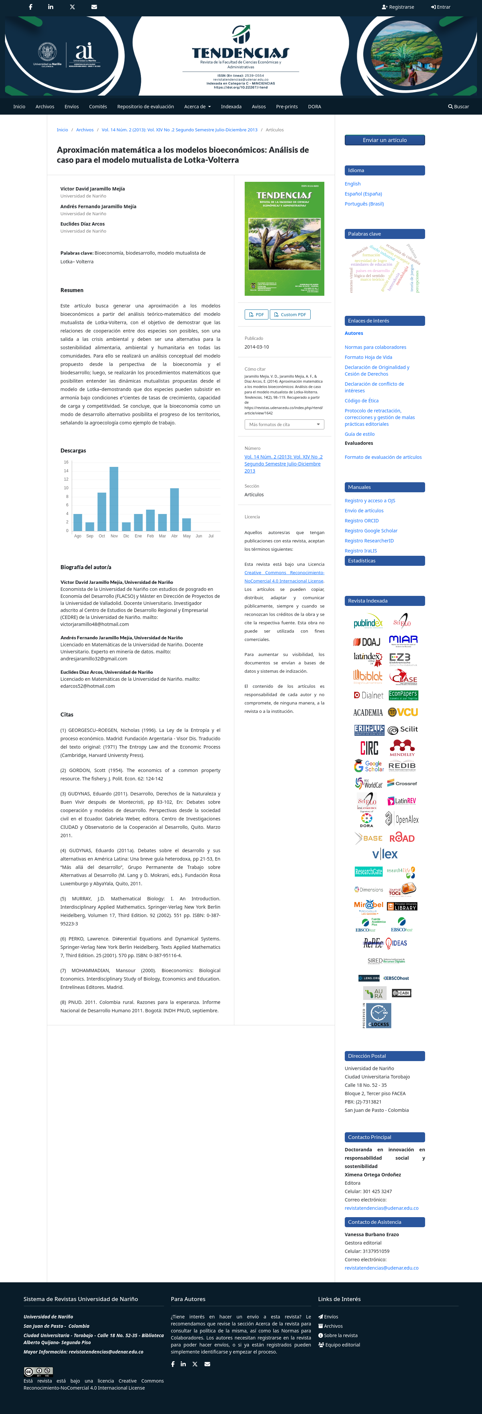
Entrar (441, 7)
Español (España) (363, 193)
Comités (98, 106)
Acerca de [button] (195, 106)
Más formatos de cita (269, 424)
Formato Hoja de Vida (368, 357)
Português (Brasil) (364, 204)
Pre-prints (287, 106)
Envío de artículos (364, 510)
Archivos (44, 106)
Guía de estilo (360, 434)
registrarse (270, 1337)
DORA (314, 106)
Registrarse (398, 7)
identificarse (214, 1351)
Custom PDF (293, 314)
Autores (354, 333)
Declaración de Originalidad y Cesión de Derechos (377, 370)
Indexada (231, 106)
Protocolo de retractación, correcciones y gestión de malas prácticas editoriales (380, 417)
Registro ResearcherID (369, 540)
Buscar (458, 106)
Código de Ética (362, 400)
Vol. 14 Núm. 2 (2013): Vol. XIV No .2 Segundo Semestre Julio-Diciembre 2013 (179, 130)
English (353, 183)
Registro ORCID (362, 520)
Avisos (259, 106)
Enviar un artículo (385, 140)
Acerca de (266, 1323)
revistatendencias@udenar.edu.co (382, 1208)
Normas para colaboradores (375, 347)
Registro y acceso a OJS (370, 500)
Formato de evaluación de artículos (383, 457)
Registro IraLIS (361, 550)
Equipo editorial (339, 1344)
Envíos (72, 106)
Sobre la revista (338, 1335)
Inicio (19, 106)
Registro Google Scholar (371, 530)
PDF (259, 314)
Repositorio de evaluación (145, 106)
